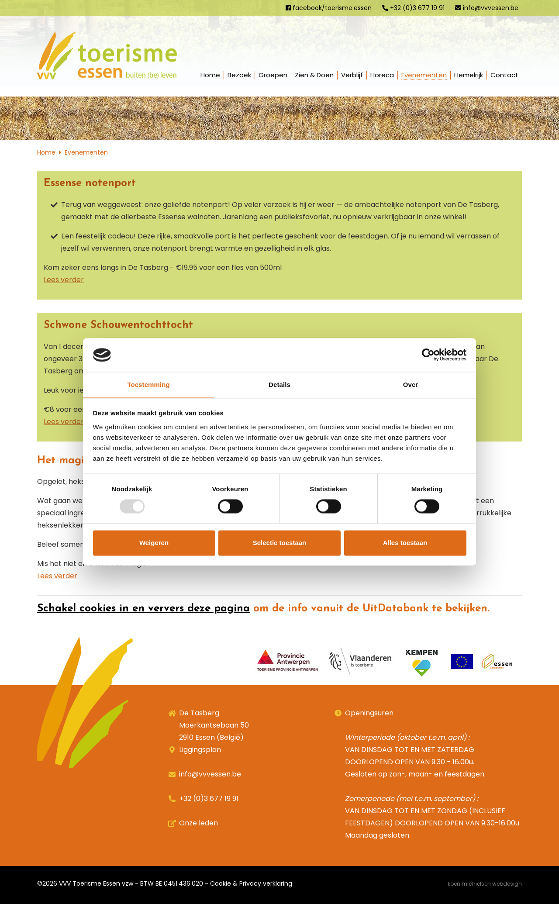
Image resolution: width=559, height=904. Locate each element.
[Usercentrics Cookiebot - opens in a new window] (428, 355)
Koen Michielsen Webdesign (485, 883)
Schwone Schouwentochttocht (118, 325)
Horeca (382, 74)
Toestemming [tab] (148, 384)
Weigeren (154, 542)
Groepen (273, 74)
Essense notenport (90, 183)
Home (210, 74)
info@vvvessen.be (486, 7)
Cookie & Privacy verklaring (251, 883)
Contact (504, 74)
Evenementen (424, 74)
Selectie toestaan (280, 542)
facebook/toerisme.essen (329, 7)
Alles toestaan (405, 542)
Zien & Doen (314, 74)
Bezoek (239, 74)
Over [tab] (410, 384)
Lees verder (64, 280)
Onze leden (198, 823)
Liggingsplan (200, 750)
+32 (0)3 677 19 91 (413, 7)
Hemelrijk (468, 74)
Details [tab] (279, 384)
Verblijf (352, 74)
